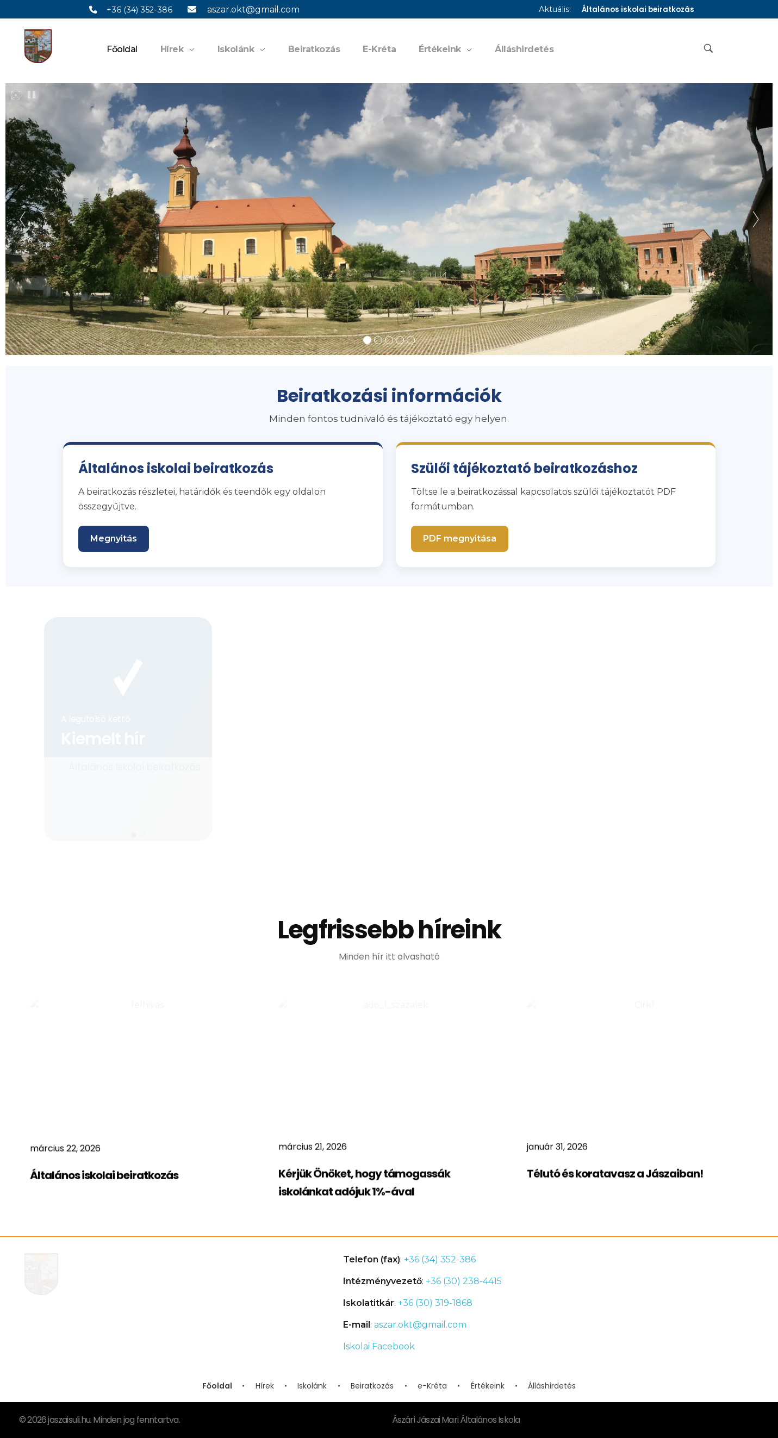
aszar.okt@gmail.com (244, 9)
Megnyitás (113, 538)
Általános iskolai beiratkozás (638, 9)
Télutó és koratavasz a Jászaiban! (615, 1181)
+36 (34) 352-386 (130, 10)
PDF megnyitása (459, 538)
